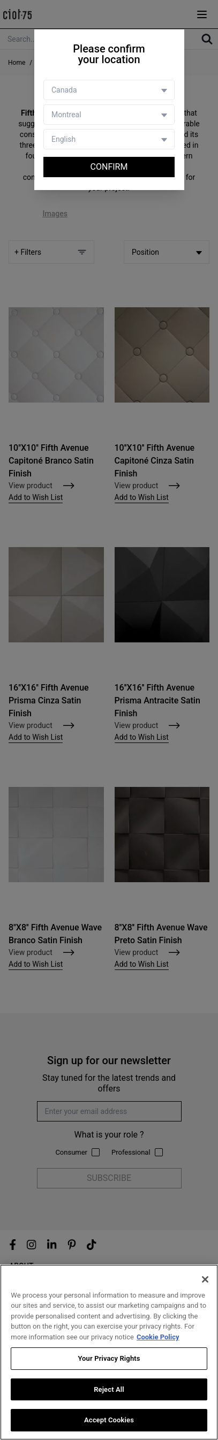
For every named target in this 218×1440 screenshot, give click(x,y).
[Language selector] (109, 139)
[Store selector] (109, 114)
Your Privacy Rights (109, 1358)
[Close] (205, 1279)
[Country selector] (109, 90)
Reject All (109, 1389)
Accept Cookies (109, 1420)
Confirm (109, 167)
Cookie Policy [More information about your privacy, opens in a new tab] (158, 1337)
